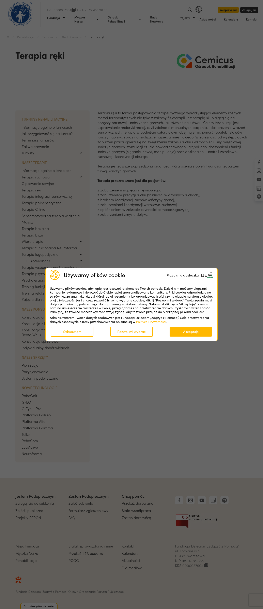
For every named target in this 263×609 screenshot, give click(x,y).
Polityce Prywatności (151, 322)
